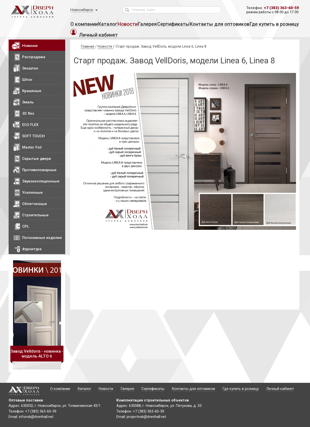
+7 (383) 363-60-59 (279, 8)
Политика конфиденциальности (63, 422)
